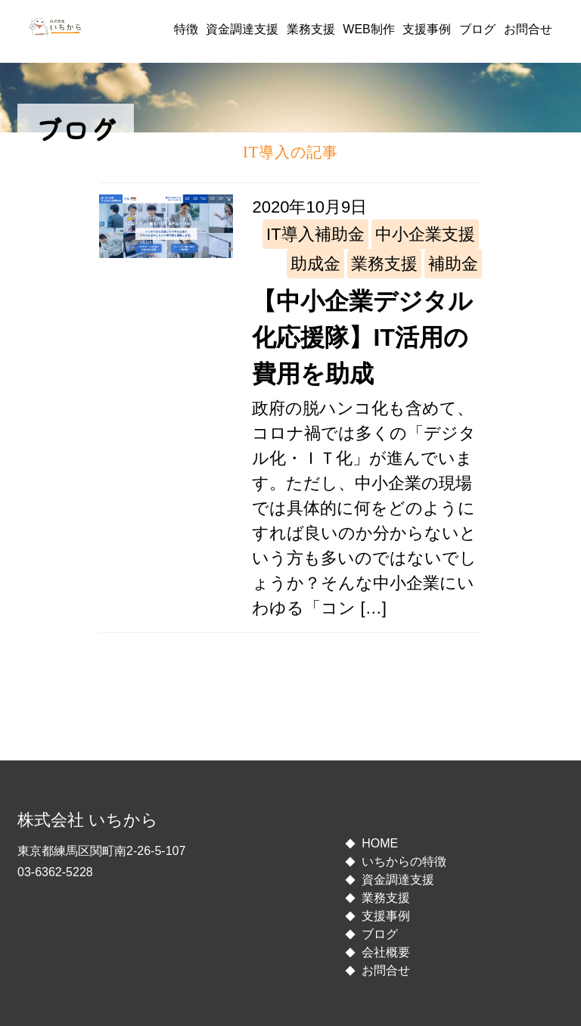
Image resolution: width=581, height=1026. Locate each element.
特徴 (186, 29)
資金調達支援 (242, 29)
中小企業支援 (425, 234)
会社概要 (386, 952)
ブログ (477, 29)
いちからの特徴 (404, 861)
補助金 (453, 263)
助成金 (315, 263)
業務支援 (311, 29)
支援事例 (426, 29)
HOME (380, 843)
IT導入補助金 (315, 234)
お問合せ (528, 29)
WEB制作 (368, 29)
